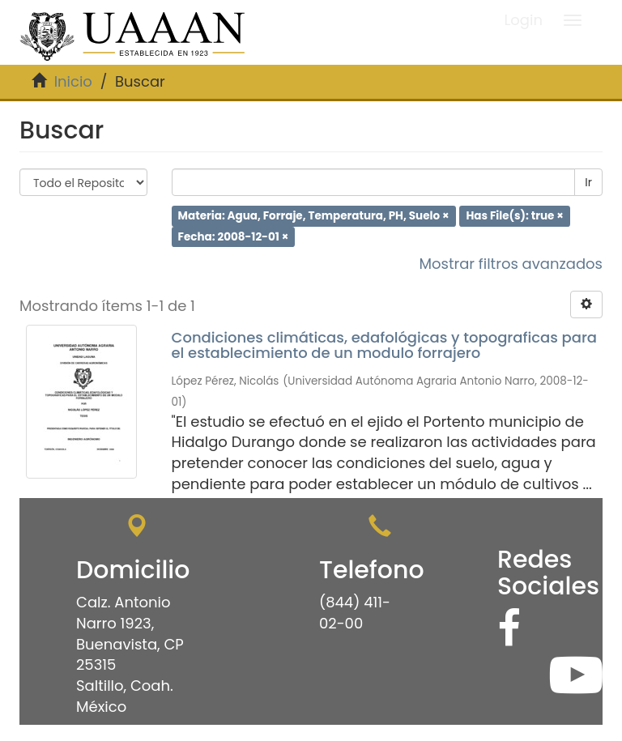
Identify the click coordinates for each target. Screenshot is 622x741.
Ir (588, 182)
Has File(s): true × (515, 216)
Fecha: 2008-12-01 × (233, 236)
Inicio (73, 81)
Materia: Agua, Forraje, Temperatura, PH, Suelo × (313, 216)
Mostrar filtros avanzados (511, 263)
